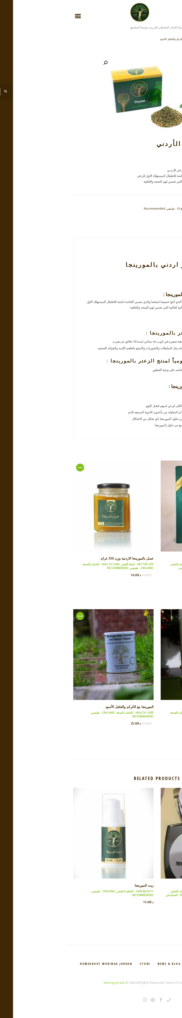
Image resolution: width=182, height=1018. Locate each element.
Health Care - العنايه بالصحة (156, 569)
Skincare (168, 214)
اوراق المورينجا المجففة (157, 559)
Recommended (85, 209)
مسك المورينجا (163, 886)
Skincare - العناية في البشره (137, 898)
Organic (155, 214)
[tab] (158, 234)
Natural (143, 214)
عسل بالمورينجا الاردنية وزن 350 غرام (154, 39)
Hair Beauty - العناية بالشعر (123, 565)
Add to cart (142, 187)
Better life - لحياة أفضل (159, 565)
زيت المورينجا (77, 886)
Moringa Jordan (48, 983)
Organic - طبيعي (108, 209)
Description (158, 234)
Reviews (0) (131, 234)
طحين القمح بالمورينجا (158, 707)
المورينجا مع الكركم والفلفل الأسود (111, 39)
